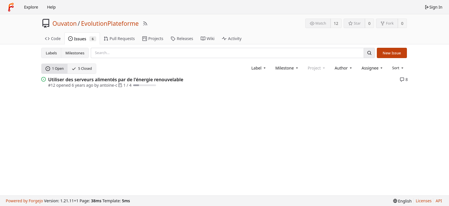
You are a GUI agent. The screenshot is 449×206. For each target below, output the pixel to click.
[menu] (398, 67)
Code (53, 38)
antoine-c (108, 85)
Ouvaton (64, 23)
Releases (182, 38)
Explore (31, 7)
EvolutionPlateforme (110, 23)
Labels (51, 53)
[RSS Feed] (145, 23)
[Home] (11, 7)
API (439, 200)
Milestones (75, 53)
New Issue (392, 53)
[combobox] (259, 68)
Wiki (208, 38)
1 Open (55, 68)
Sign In (433, 7)
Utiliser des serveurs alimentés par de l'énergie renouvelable (115, 79)
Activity (231, 38)
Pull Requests (119, 38)
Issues (82, 38)
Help (51, 7)
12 (336, 23)
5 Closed (82, 68)
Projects (152, 38)
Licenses (424, 200)
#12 (51, 85)
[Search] (369, 53)
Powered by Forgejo (24, 200)
